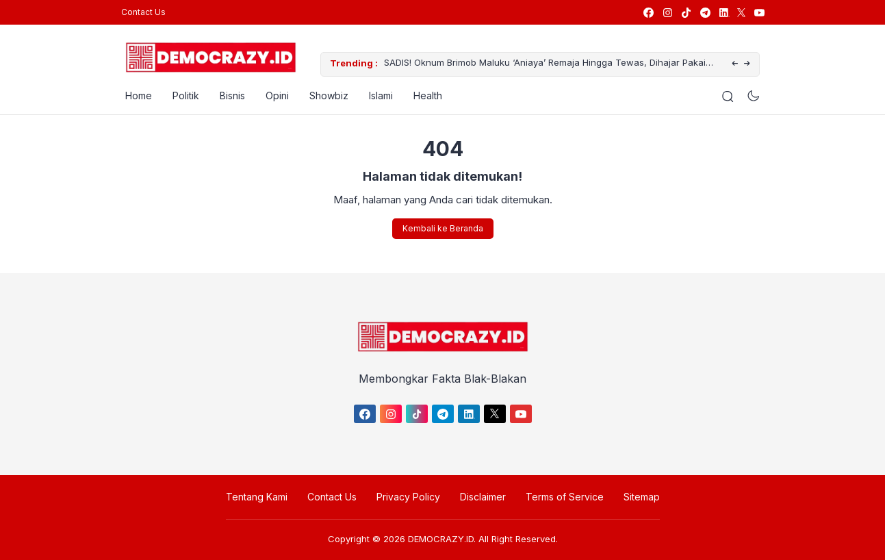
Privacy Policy (408, 496)
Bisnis (228, 95)
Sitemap (642, 496)
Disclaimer (483, 496)
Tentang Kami (256, 496)
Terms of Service (565, 496)
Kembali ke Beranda (442, 228)
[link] (648, 13)
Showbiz (324, 95)
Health (423, 95)
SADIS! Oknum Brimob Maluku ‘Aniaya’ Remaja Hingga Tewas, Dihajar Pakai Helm (541, 64)
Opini (273, 95)
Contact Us (143, 12)
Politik (181, 95)
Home (134, 95)
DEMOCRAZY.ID (441, 538)
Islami (377, 95)
